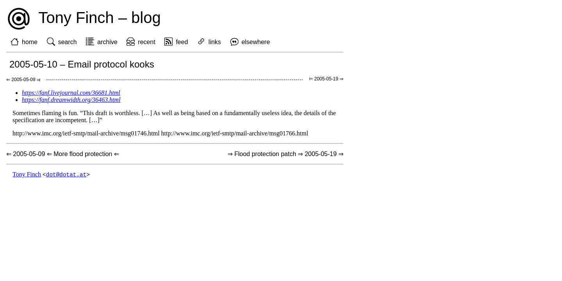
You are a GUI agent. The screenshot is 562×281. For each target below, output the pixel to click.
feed (182, 42)
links (214, 42)
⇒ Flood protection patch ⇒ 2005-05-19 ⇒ (285, 154)
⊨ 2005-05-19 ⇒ (326, 79)
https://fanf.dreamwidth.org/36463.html (71, 99)
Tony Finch (26, 174)
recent (146, 42)
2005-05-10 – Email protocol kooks (81, 64)
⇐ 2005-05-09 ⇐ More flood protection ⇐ (62, 154)
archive (107, 42)
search (67, 42)
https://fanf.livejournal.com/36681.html (71, 92)
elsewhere (256, 42)
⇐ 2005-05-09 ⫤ (23, 79)
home (29, 42)
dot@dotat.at (66, 174)
